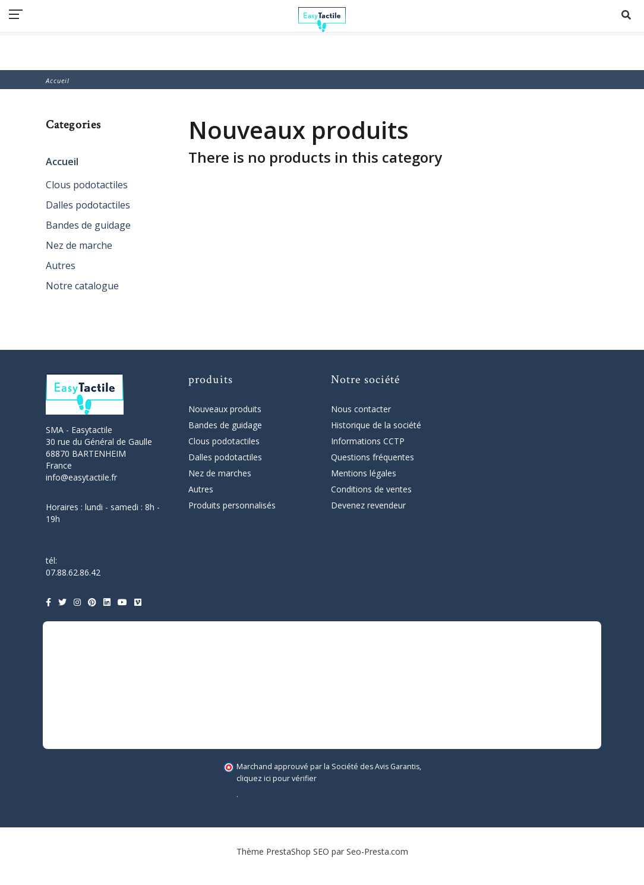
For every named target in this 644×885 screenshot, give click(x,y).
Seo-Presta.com (377, 851)
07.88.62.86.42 (73, 572)
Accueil (62, 161)
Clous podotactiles (87, 184)
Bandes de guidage (88, 225)
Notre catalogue (82, 285)
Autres (60, 265)
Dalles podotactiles (88, 204)
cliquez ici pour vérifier (276, 778)
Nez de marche (79, 245)
